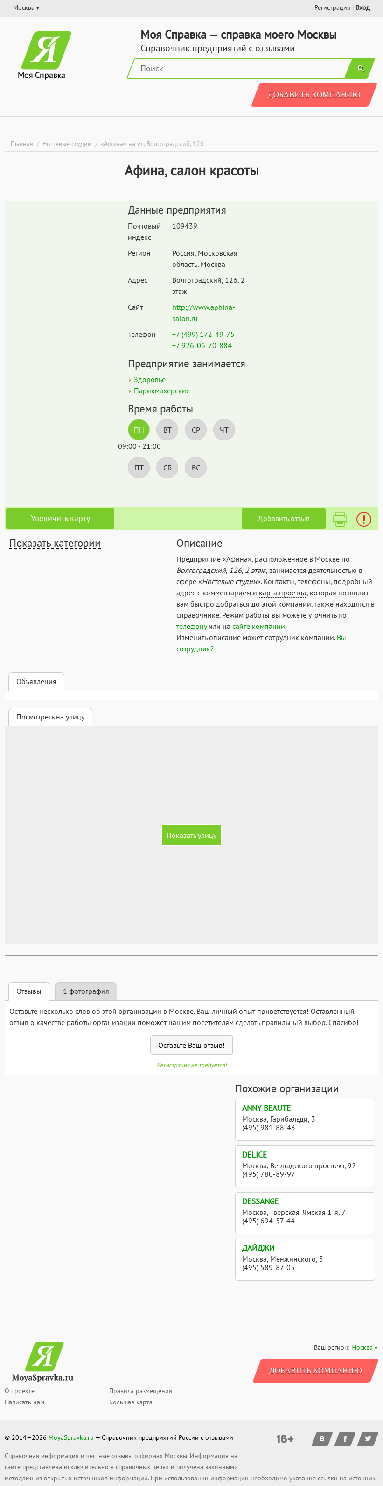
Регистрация (332, 7)
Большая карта (131, 1402)
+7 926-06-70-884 (202, 345)
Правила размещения (140, 1391)
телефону (191, 626)
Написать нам (24, 1402)
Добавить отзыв (284, 518)
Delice (254, 1155)
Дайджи (258, 1248)
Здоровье (150, 379)
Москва (362, 1347)
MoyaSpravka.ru (71, 1437)
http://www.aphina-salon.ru (203, 312)
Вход (362, 7)
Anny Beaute (266, 1108)
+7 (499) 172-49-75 (203, 334)
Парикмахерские (162, 390)
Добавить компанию (314, 94)
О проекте (20, 1391)
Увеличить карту (60, 518)
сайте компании (258, 626)
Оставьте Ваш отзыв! (191, 1045)
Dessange (260, 1201)
